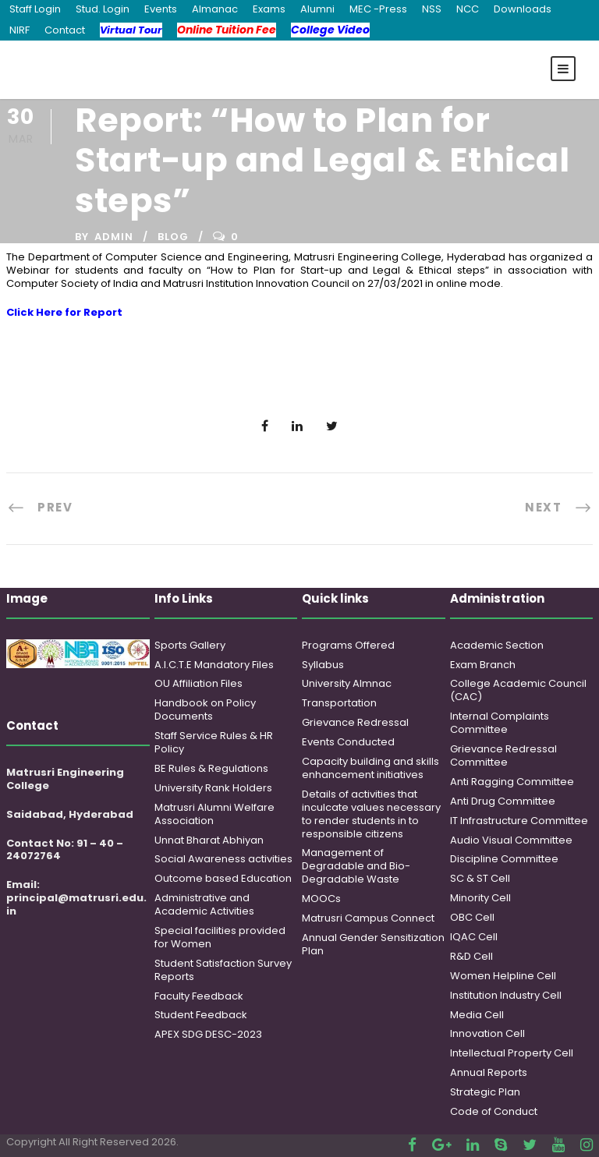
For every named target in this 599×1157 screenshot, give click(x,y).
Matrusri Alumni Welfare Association (214, 814)
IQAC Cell (474, 936)
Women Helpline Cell (503, 975)
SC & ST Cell (480, 878)
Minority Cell (480, 897)
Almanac (215, 9)
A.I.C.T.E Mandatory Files (214, 664)
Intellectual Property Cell (511, 1053)
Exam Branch (483, 664)
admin (113, 236)
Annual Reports (488, 1072)
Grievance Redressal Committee (503, 755)
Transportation (339, 702)
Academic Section (497, 645)
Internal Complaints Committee (499, 723)
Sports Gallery (189, 645)
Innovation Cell (487, 1033)
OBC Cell (472, 917)
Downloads (522, 9)
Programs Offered (348, 645)
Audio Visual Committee (511, 840)
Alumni (317, 9)
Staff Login (35, 9)
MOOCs (321, 898)
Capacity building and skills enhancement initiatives (370, 768)
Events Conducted (348, 741)
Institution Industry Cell (506, 995)
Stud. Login (102, 9)
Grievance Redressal (355, 722)
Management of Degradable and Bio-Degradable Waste (356, 865)
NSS (431, 9)
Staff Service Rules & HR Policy (213, 742)
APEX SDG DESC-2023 (208, 1034)
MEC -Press (378, 9)
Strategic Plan (485, 1091)
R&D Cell (471, 956)
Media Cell (477, 1014)
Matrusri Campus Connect (368, 918)
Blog (173, 236)
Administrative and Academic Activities (204, 904)
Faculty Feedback (198, 996)
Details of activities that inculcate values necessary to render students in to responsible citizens (371, 814)
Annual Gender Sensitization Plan (373, 944)
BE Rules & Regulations (211, 768)
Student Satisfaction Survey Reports (223, 970)
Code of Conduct (493, 1111)
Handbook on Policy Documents (205, 709)
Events (160, 9)
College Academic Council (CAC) (518, 690)
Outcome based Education (223, 878)
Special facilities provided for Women (219, 937)
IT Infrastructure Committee (519, 820)
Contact (64, 30)
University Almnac (347, 683)
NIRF (19, 30)
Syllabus (323, 664)
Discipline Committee (504, 858)
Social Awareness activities (223, 858)
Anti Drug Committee (502, 801)
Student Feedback (200, 1014)
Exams (269, 9)
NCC (467, 9)
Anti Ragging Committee (512, 781)
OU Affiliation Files (198, 683)
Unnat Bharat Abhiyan (209, 840)
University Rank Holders (213, 787)
